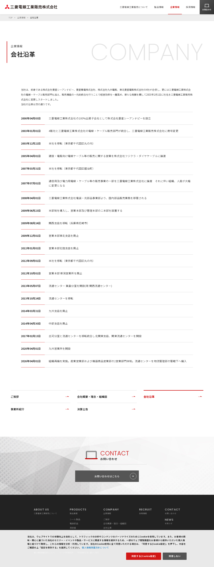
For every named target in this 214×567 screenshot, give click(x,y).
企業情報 (175, 7)
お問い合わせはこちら (107, 476)
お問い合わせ (172, 511)
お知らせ (172, 521)
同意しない (175, 556)
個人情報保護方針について (95, 547)
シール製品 (75, 519)
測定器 (73, 527)
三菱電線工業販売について (134, 7)
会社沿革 (107, 527)
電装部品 (74, 523)
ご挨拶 (106, 519)
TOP (11, 17)
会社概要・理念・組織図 (114, 523)
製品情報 (159, 7)
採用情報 (190, 7)
